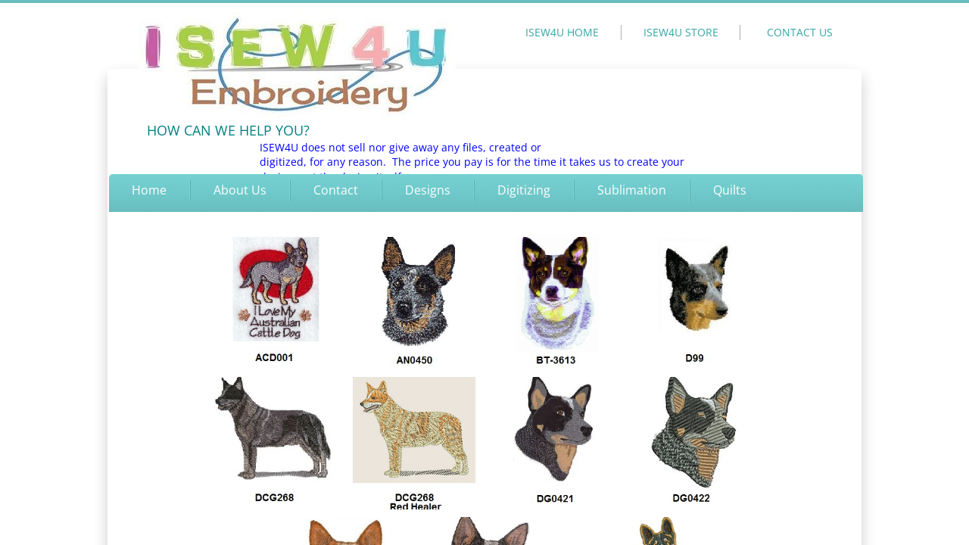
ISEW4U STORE (680, 32)
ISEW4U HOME (562, 32)
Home (149, 190)
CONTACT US (800, 32)
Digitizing (523, 190)
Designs (427, 190)
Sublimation (631, 190)
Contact (335, 190)
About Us (239, 190)
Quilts (729, 190)
